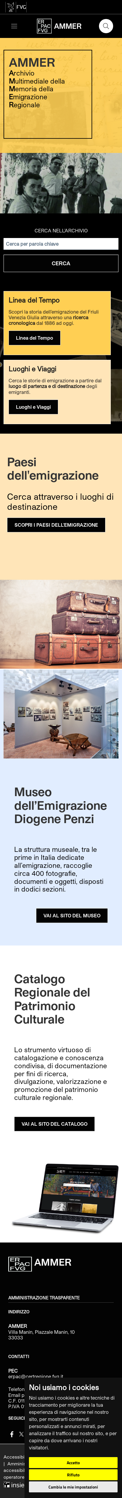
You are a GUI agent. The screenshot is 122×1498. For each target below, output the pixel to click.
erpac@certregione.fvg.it (35, 1376)
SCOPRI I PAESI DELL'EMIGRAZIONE (56, 525)
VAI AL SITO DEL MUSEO (71, 915)
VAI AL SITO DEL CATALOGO (54, 1124)
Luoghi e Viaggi (33, 407)
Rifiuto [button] (73, 1475)
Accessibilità (18, 1456)
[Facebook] (11, 1433)
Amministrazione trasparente (44, 1298)
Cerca (61, 263)
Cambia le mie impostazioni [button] (73, 1487)
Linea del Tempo (34, 338)
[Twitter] (21, 1433)
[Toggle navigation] (14, 26)
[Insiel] (14, 1483)
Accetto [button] (73, 1462)
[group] (61, 124)
